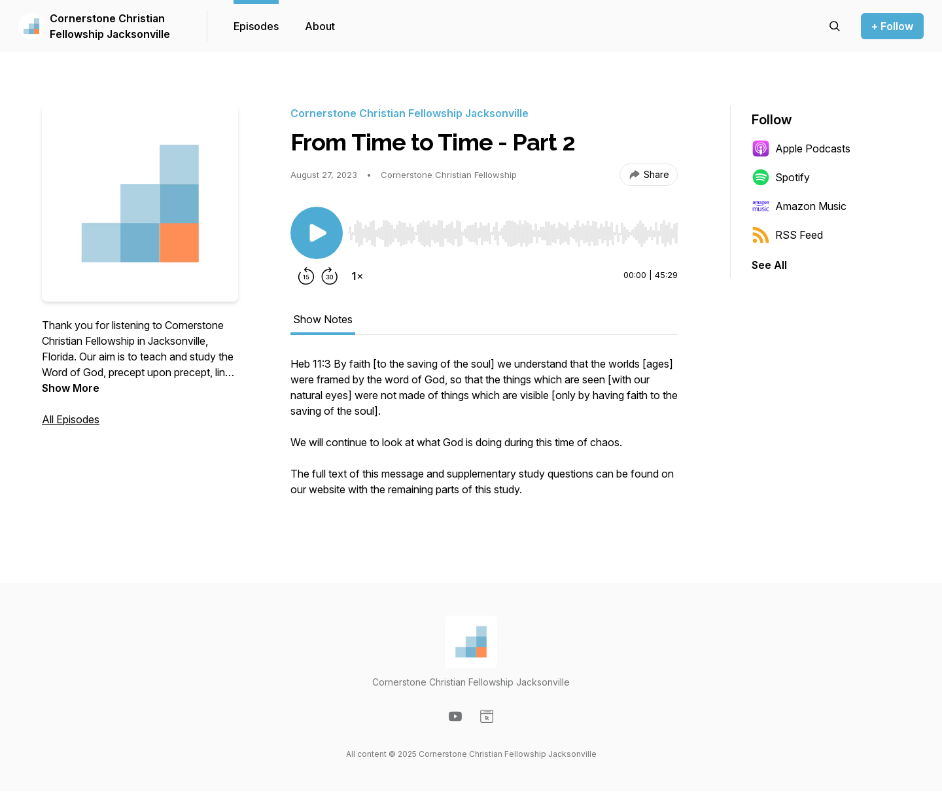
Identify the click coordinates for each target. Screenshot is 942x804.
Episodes (256, 26)
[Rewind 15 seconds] (306, 276)
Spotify (781, 177)
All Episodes (70, 419)
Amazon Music (799, 206)
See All (769, 264)
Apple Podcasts (801, 148)
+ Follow (892, 26)
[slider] (513, 233)
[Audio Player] (513, 229)
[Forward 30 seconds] (330, 276)
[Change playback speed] (357, 276)
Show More (70, 387)
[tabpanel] (484, 433)
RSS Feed (787, 235)
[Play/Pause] (316, 233)
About (320, 26)
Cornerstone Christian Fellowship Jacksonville (110, 26)
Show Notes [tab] (323, 319)
